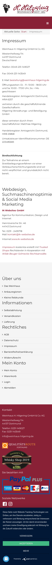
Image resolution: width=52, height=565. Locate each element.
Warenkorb (10, 376)
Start (24, 31)
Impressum (8, 247)
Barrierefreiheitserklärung (18, 352)
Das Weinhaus (12, 286)
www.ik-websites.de (23, 239)
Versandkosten (12, 316)
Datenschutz (11, 340)
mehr (26, 551)
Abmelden (10, 387)
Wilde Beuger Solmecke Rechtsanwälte (24, 253)
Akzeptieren (26, 543)
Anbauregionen (12, 291)
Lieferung (9, 322)
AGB (6, 334)
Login (7, 382)
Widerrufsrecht (12, 357)
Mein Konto (10, 370)
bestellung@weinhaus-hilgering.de (29, 80)
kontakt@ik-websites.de (21, 234)
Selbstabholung (13, 310)
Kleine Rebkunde (13, 297)
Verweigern (26, 536)
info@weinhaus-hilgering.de (18, 436)
